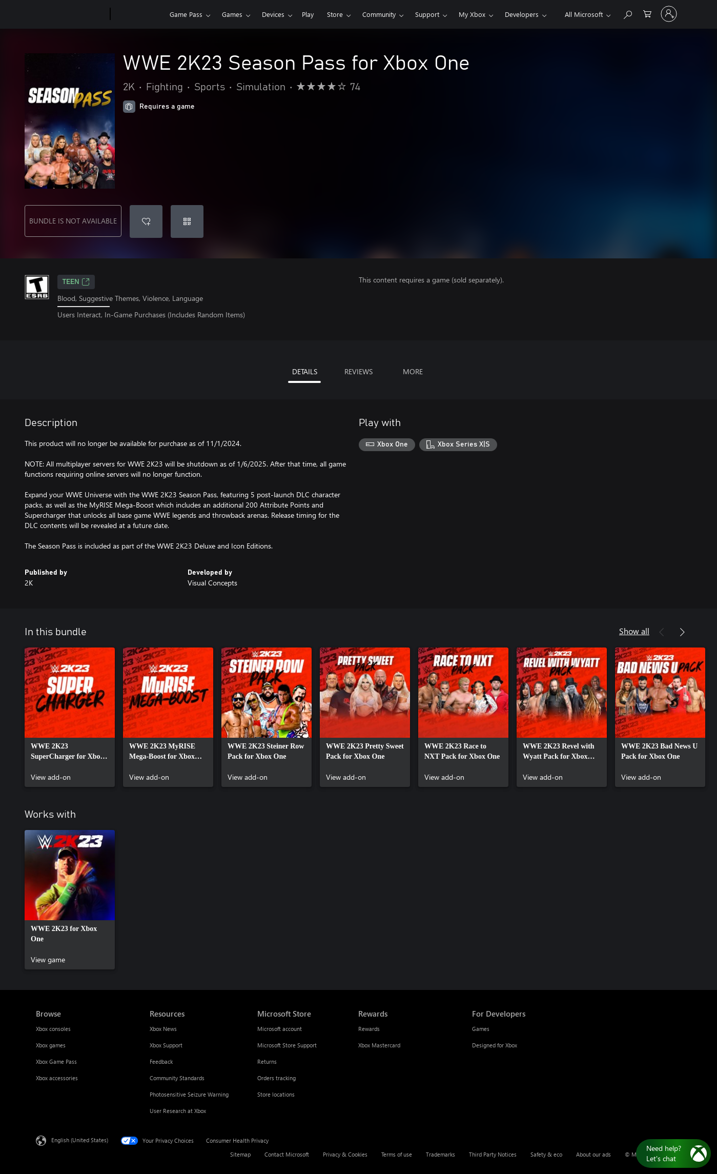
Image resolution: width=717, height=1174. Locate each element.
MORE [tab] (413, 371)
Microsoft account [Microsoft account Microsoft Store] (279, 1028)
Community (379, 14)
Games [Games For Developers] (480, 1028)
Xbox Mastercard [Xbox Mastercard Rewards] (379, 1045)
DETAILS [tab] (304, 371)
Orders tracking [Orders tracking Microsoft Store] (276, 1078)
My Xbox (472, 14)
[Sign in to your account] (669, 14)
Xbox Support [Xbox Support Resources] (166, 1045)
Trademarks (440, 1154)
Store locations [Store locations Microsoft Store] (276, 1094)
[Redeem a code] (187, 221)
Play (308, 14)
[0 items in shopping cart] (647, 13)
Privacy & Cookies (345, 1154)
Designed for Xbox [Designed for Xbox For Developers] (494, 1045)
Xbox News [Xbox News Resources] (163, 1028)
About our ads (593, 1154)
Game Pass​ (186, 14)
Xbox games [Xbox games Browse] (51, 1045)
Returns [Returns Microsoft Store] (267, 1061)
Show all (634, 630)
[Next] (682, 632)
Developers (522, 14)
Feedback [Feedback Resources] (161, 1061)
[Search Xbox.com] (627, 13)
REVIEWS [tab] (358, 371)
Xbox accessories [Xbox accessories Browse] (57, 1078)
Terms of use (396, 1154)
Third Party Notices (493, 1154)
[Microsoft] (71, 14)
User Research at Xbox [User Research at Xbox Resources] (178, 1110)
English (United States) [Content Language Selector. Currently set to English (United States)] (79, 1139)
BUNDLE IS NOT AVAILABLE (73, 221)
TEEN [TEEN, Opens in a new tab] (76, 282)
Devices (273, 14)
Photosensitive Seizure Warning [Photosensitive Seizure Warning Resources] (189, 1094)
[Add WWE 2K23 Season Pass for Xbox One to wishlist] (146, 221)
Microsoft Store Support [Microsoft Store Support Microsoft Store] (287, 1045)
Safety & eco (546, 1154)
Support (427, 14)
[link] (70, 717)
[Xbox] (138, 14)
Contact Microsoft (286, 1154)
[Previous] (661, 632)
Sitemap (240, 1154)
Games (232, 14)
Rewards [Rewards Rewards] (369, 1028)
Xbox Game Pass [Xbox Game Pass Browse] (56, 1061)
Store (335, 14)
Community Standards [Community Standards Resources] (177, 1078)
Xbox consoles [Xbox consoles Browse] (53, 1028)
